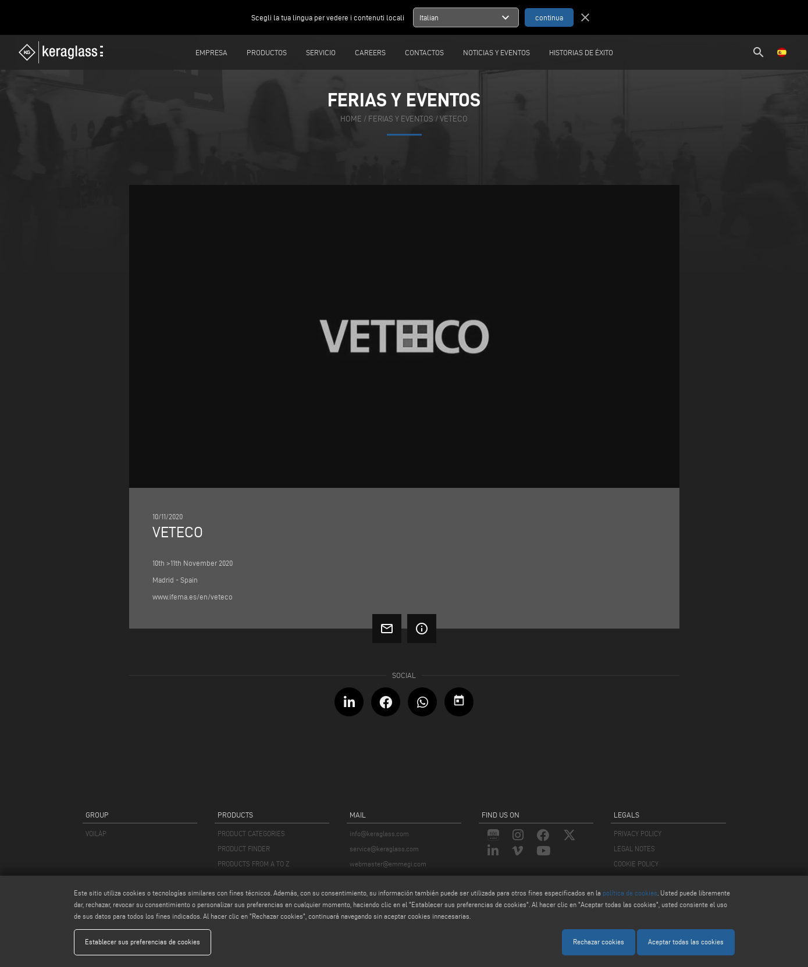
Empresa (211, 52)
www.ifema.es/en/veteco (192, 597)
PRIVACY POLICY (637, 833)
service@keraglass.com (384, 848)
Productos (267, 52)
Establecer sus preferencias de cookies (142, 941)
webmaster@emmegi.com (388, 864)
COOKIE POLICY (636, 864)
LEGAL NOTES (634, 848)
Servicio (321, 52)
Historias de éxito (581, 52)
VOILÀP (96, 833)
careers (370, 52)
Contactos (424, 52)
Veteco (454, 119)
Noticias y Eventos (496, 52)
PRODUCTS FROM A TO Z (253, 864)
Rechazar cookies (598, 941)
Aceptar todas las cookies (686, 941)
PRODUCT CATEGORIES (251, 833)
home (351, 119)
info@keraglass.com (379, 833)
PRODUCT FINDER (244, 848)
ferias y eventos (400, 119)
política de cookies (630, 893)
